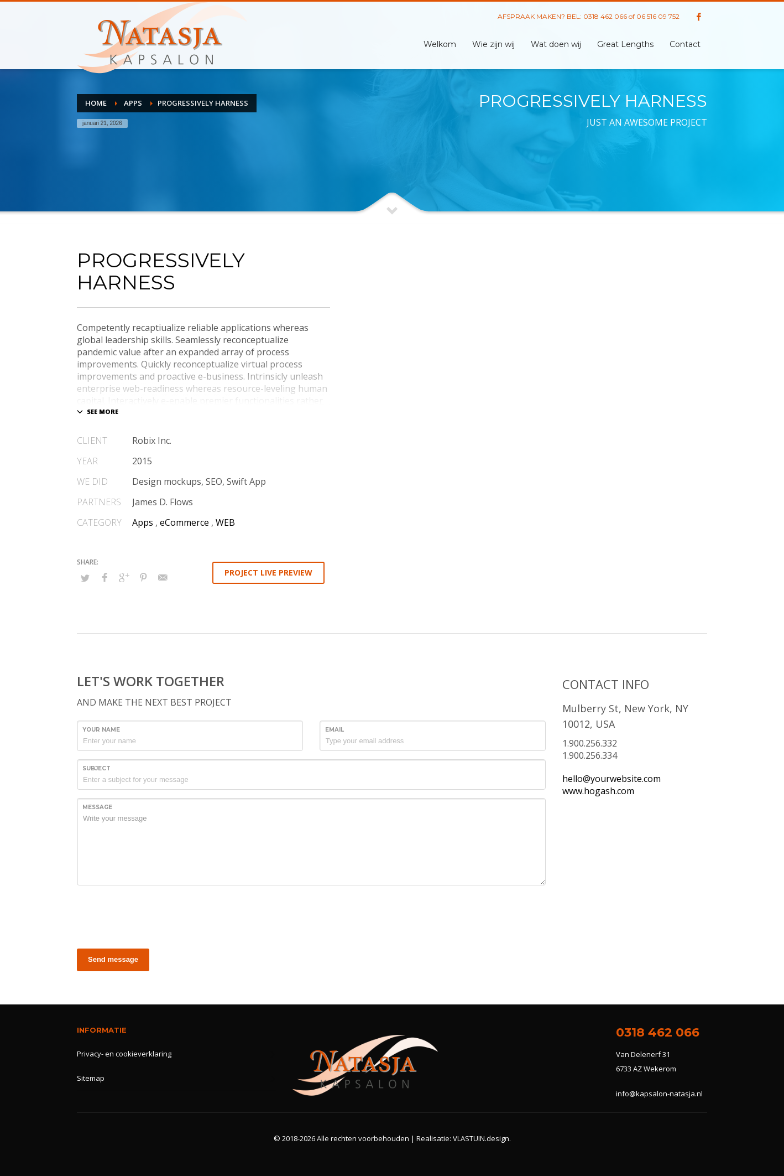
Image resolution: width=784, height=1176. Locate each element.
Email (334, 729)
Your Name (101, 729)
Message (97, 807)
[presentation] (161, 915)
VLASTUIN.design (481, 1138)
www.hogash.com (598, 791)
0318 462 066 (605, 16)
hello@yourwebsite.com (611, 779)
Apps (142, 522)
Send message (113, 959)
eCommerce (184, 522)
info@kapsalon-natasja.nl (659, 1094)
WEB (225, 522)
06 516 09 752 (658, 16)
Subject (96, 768)
